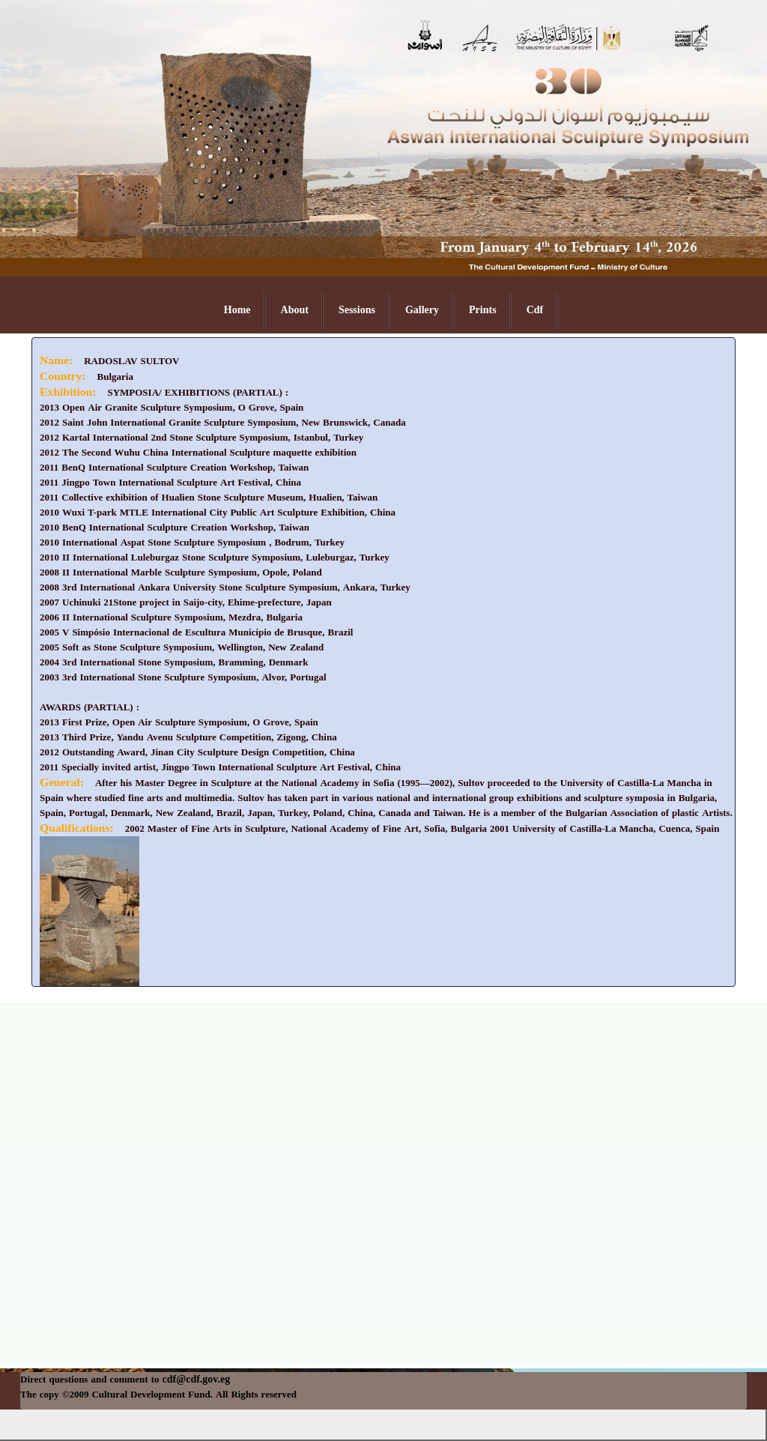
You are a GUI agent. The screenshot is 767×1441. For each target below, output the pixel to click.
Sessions (357, 310)
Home (237, 310)
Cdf (535, 310)
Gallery (422, 310)
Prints (483, 310)
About (295, 310)
